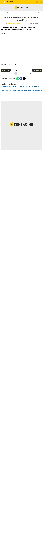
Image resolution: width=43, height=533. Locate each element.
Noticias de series (13, 12)
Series (7, 12)
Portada (3, 12)
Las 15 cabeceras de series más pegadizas (26, 12)
